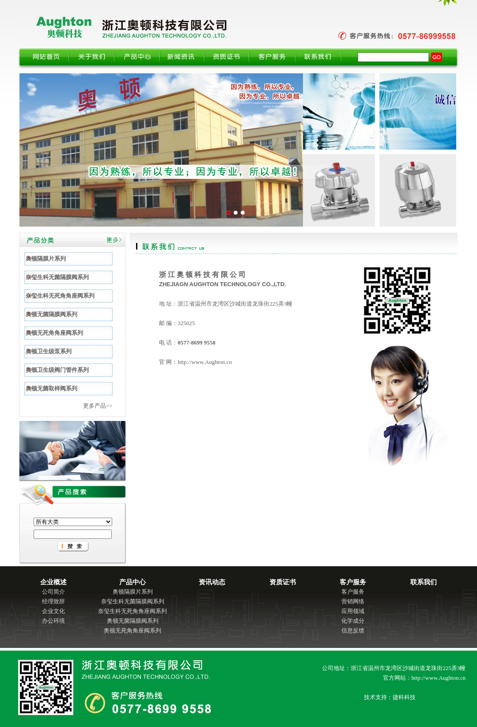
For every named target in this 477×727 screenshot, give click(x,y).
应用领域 (352, 611)
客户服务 (352, 591)
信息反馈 (352, 630)
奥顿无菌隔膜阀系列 (133, 620)
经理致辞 (53, 601)
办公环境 (53, 620)
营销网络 (352, 601)
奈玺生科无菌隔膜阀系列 (132, 601)
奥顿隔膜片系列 (133, 591)
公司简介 (53, 591)
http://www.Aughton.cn (205, 362)
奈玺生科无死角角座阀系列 (132, 611)
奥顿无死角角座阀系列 (132, 630)
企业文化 (53, 611)
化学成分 (352, 620)
